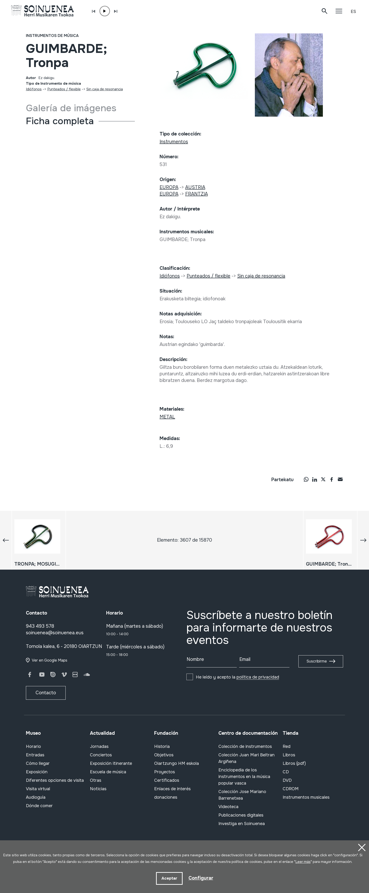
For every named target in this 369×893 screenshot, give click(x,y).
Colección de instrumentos (245, 746)
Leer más (303, 861)
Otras (95, 780)
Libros (289, 755)
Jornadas (99, 746)
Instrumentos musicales (306, 797)
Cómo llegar (38, 763)
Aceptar (169, 878)
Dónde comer (39, 805)
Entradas (35, 755)
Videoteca (228, 806)
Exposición (37, 771)
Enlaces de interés (172, 788)
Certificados (166, 780)
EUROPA (169, 187)
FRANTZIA (196, 194)
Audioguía (35, 797)
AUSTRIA (195, 187)
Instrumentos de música (52, 35)
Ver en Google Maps (49, 660)
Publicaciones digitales (240, 815)
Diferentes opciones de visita (55, 780)
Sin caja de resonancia (104, 89)
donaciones (165, 797)
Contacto (46, 693)
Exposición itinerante (111, 763)
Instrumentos (174, 142)
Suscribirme (316, 661)
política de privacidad (258, 677)
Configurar (201, 878)
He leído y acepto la (237, 677)
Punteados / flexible (64, 89)
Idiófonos (34, 89)
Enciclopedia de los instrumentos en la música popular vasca (244, 776)
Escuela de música (108, 771)
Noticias (98, 788)
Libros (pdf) (294, 763)
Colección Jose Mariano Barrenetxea (242, 795)
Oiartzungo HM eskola (176, 763)
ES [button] (353, 11)
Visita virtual (38, 788)
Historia (162, 746)
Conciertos (101, 755)
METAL (167, 417)
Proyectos (164, 771)
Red (286, 746)
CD (286, 771)
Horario (33, 746)
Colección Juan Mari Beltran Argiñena (246, 758)
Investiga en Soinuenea (241, 823)
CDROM (291, 788)
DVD (287, 780)
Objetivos (163, 755)
